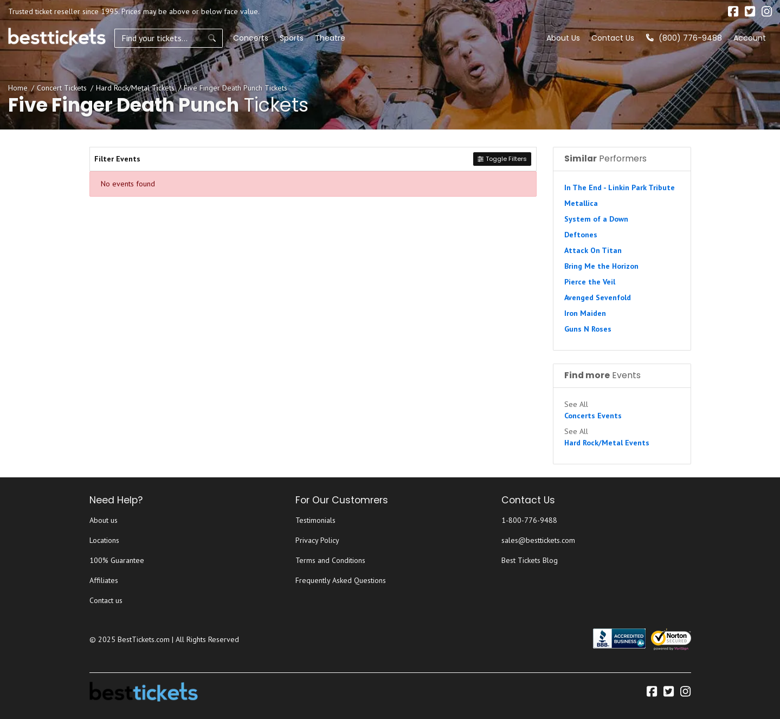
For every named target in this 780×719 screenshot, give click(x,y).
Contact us (106, 600)
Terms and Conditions (330, 560)
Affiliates (103, 580)
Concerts (250, 38)
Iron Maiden (585, 313)
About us (103, 520)
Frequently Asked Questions (340, 580)
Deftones (580, 234)
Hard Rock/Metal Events (606, 443)
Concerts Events (593, 415)
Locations (104, 540)
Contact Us (612, 38)
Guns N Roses (587, 329)
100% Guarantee (116, 560)
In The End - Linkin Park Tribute (619, 187)
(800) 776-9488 (684, 38)
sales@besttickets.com (538, 540)
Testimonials (315, 520)
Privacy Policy (317, 540)
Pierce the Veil (589, 282)
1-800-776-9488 (529, 520)
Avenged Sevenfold (597, 297)
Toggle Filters (502, 158)
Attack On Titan (593, 250)
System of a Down (596, 219)
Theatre (330, 38)
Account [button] (749, 38)
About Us (563, 38)
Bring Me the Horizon (601, 266)
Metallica (581, 203)
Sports (292, 38)
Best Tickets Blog (529, 560)
